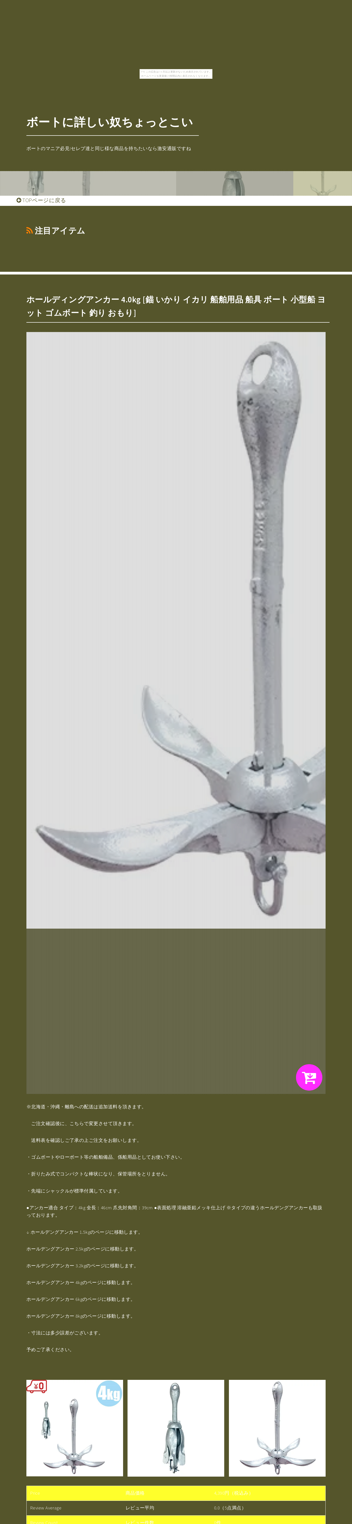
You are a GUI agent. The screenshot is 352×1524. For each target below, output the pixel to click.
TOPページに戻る (41, 200)
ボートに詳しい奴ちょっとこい (109, 122)
